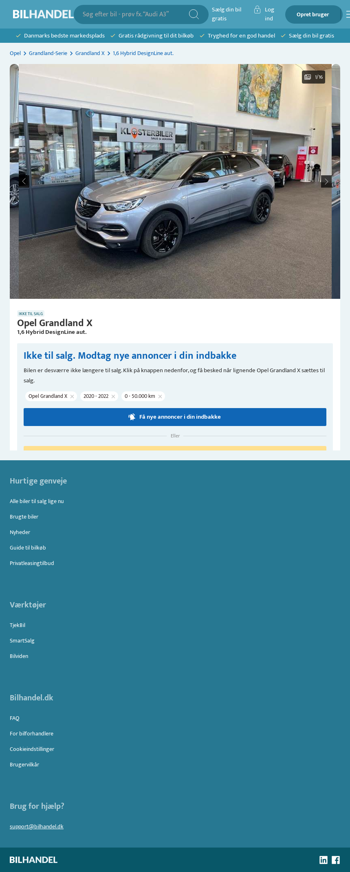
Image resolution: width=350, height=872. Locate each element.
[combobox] (135, 14)
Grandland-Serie (48, 53)
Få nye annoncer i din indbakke (175, 417)
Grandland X (90, 53)
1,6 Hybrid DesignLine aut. (143, 53)
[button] (175, 181)
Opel (15, 53)
